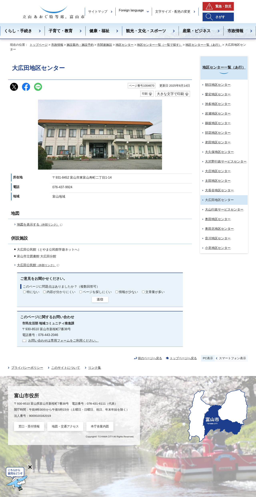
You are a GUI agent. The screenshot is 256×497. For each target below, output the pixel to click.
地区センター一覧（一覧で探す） (159, 44)
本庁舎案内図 (100, 426)
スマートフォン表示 (232, 358)
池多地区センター (218, 104)
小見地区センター (218, 248)
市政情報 (235, 31)
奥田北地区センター (219, 228)
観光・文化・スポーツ (146, 31)
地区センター (125, 44)
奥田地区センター (218, 219)
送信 (100, 299)
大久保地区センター (219, 152)
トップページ (39, 44)
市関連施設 (104, 44)
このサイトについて (65, 367)
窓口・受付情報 (29, 426)
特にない (33, 292)
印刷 (145, 93)
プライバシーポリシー (27, 367)
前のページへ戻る (150, 358)
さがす (220, 17)
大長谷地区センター (219, 190)
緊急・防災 (223, 6)
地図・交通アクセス (65, 426)
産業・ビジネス (197, 31)
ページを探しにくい (97, 292)
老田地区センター (218, 142)
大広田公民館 (38, 265)
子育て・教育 (61, 31)
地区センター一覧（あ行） (203, 44)
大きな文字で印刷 (170, 94)
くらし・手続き (18, 31)
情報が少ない (128, 292)
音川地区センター (218, 238)
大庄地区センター (218, 171)
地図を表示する (39, 224)
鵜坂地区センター (218, 123)
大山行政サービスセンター (224, 209)
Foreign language (131, 10)
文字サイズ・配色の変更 (172, 11)
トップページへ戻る (183, 358)
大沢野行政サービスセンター (226, 161)
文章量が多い (155, 292)
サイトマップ (97, 11)
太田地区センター (218, 180)
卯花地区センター (218, 132)
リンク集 (94, 367)
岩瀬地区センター (218, 113)
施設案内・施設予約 (80, 44)
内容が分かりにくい (61, 292)
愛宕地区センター (218, 94)
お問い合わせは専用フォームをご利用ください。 (63, 340)
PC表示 (208, 358)
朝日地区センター (218, 84)
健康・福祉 (99, 31)
